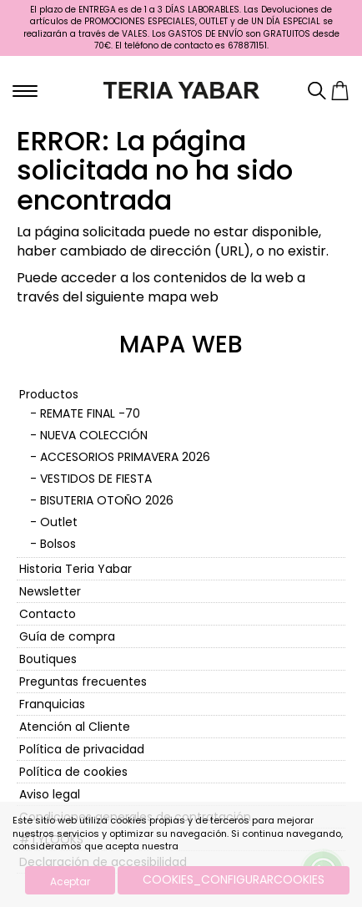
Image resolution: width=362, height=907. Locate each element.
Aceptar (70, 881)
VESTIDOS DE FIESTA (96, 478)
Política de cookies (73, 771)
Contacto (47, 614)
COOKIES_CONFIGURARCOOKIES (233, 879)
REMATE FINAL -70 (90, 413)
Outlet (59, 522)
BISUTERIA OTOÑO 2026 (106, 500)
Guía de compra (67, 636)
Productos (48, 394)
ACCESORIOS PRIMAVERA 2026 (125, 456)
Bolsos (58, 543)
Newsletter (50, 591)
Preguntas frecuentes (83, 681)
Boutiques (48, 659)
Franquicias (52, 704)
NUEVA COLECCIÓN (94, 435)
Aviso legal (49, 794)
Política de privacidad (81, 749)
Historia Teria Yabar (75, 568)
